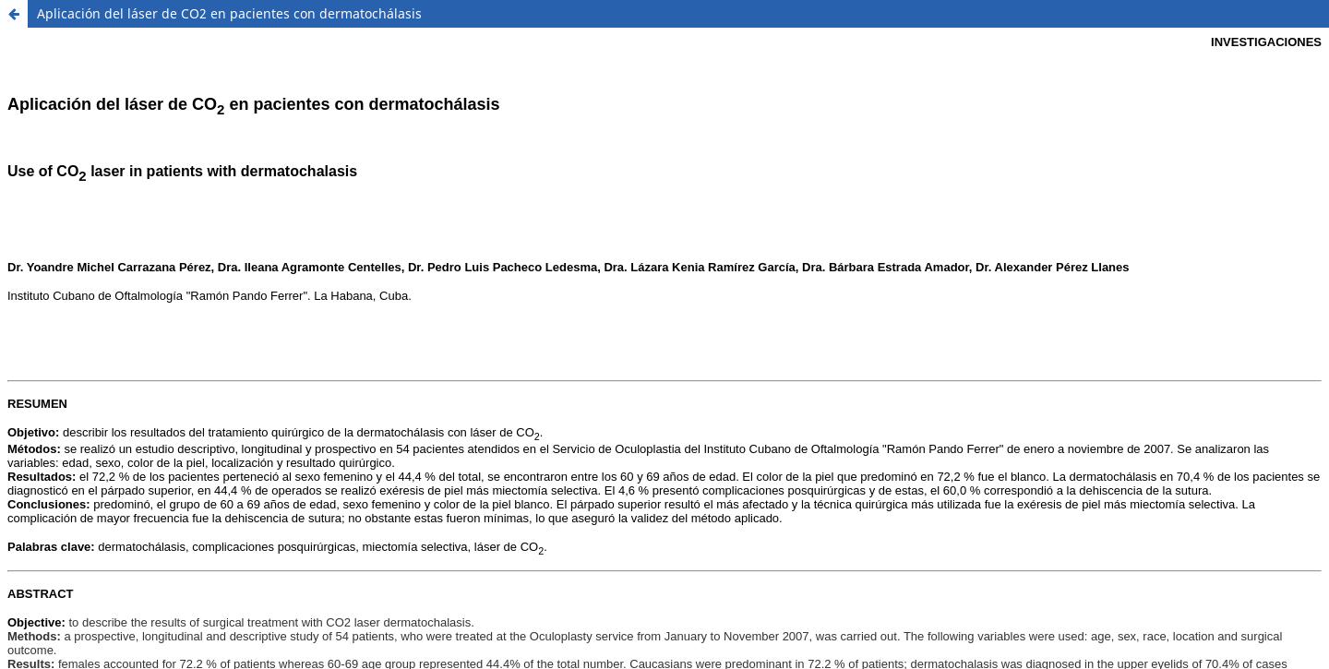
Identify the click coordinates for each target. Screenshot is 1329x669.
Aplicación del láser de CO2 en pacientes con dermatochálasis (229, 13)
